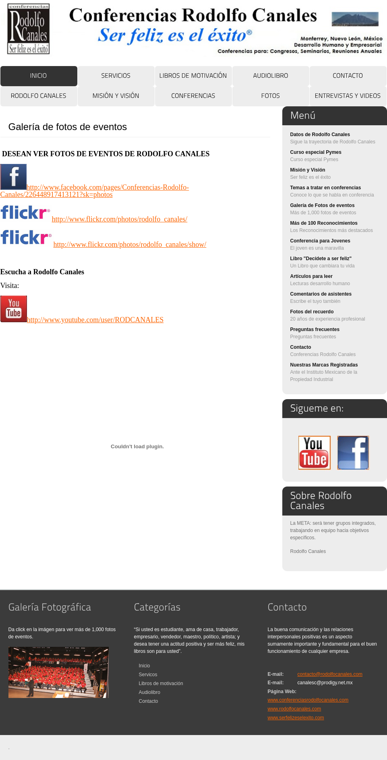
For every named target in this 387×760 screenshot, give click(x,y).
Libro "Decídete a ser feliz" (321, 258)
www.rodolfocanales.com (294, 709)
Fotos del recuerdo (312, 312)
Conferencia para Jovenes (320, 241)
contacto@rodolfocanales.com (330, 674)
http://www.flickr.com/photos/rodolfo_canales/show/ (103, 244)
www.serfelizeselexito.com (296, 718)
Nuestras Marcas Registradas (324, 365)
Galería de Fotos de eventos (322, 205)
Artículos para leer (311, 276)
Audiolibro (149, 692)
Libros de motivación (161, 683)
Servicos (148, 674)
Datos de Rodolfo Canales (320, 134)
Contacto (300, 347)
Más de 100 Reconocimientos (324, 223)
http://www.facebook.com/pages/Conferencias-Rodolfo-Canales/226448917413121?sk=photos (94, 191)
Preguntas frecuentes (315, 329)
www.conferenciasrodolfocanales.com (308, 700)
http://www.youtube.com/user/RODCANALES (82, 320)
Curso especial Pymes (315, 152)
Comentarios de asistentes (321, 294)
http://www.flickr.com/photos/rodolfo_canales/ (94, 219)
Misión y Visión (307, 170)
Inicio (144, 666)
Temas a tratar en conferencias (325, 188)
